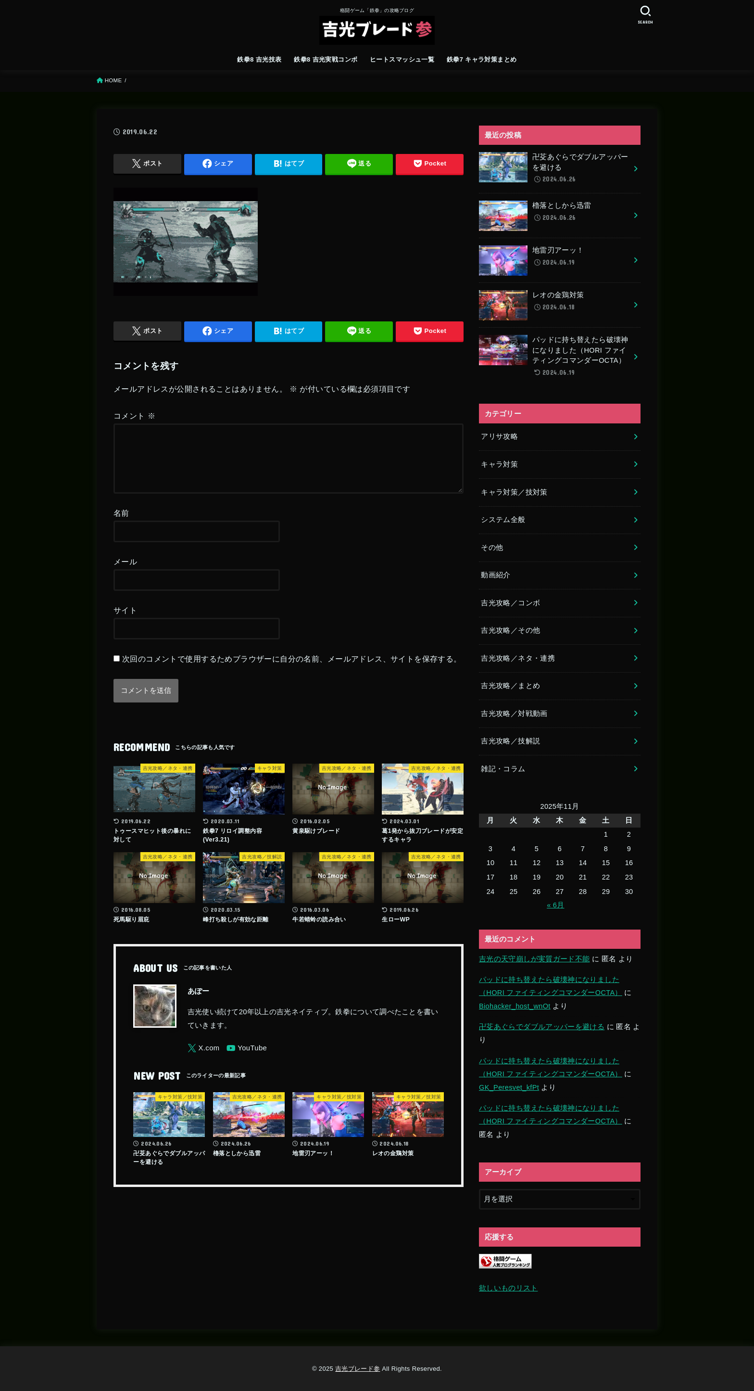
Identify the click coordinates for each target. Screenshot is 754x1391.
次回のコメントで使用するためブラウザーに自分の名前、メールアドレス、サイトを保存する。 (292, 670)
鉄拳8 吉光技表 (259, 59)
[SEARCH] (645, 14)
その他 (492, 547)
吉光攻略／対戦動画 (514, 713)
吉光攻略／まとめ (510, 685)
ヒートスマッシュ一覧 (402, 59)
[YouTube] (246, 1059)
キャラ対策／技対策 (514, 492)
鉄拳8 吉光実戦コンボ (325, 59)
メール (125, 573)
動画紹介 (495, 575)
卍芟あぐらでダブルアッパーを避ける (541, 1027)
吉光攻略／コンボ (510, 603)
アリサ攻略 (499, 436)
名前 (121, 524)
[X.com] (204, 1059)
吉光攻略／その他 (510, 630)
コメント (134, 415)
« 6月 (555, 905)
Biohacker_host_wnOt (515, 1006)
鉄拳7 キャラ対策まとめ (482, 59)
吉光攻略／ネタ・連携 (518, 658)
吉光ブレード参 (357, 1368)
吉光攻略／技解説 (510, 741)
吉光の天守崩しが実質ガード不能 (534, 959)
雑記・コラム (503, 769)
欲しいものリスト (508, 1288)
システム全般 (503, 519)
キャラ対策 (499, 464)
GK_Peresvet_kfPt (509, 1087)
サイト (125, 621)
